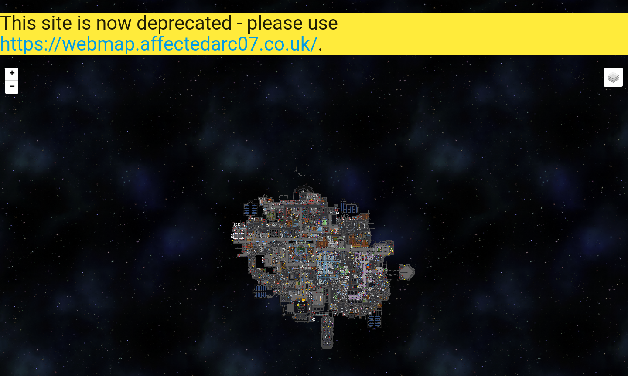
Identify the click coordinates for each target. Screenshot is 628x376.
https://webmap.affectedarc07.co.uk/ (159, 44)
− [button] (12, 87)
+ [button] (12, 74)
